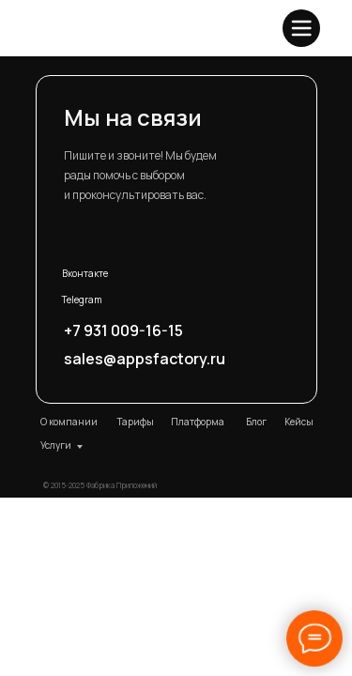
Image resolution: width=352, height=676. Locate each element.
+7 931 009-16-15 (123, 330)
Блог (256, 421)
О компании (69, 421)
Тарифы (135, 421)
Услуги (55, 445)
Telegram (82, 299)
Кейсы (299, 421)
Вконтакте (85, 273)
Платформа (197, 421)
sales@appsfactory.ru (144, 358)
